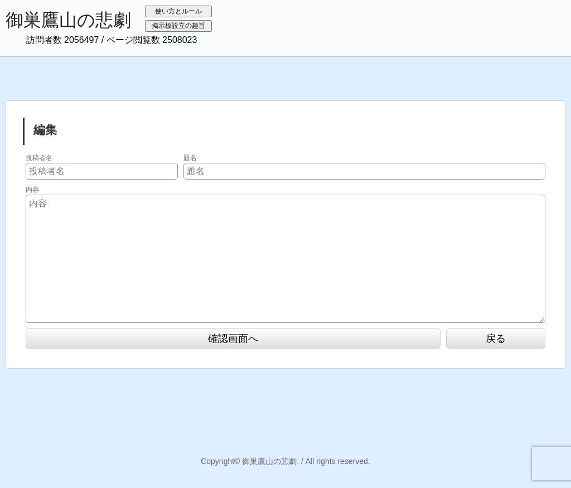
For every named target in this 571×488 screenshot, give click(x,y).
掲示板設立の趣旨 (178, 26)
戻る (496, 338)
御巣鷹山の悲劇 (68, 20)
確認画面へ (233, 338)
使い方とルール (178, 11)
